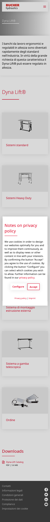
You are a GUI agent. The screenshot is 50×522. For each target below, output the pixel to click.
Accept (33, 286)
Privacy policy (21, 298)
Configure (18, 286)
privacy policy (26, 277)
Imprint (32, 298)
